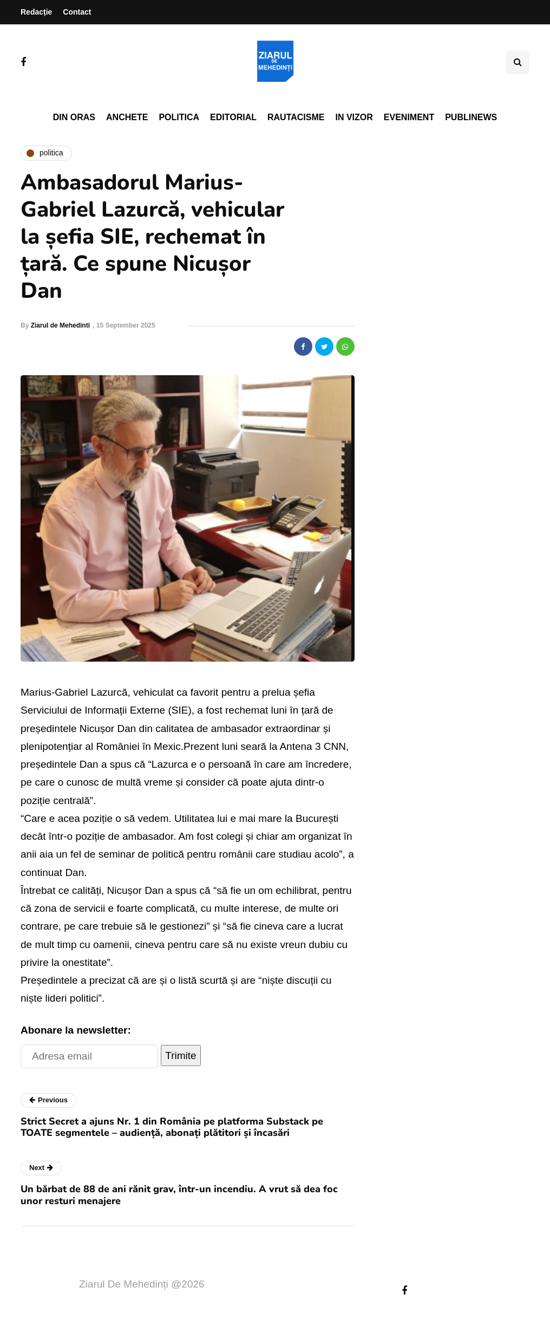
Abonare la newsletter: (76, 1030)
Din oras (74, 117)
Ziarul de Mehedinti (60, 325)
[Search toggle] (517, 62)
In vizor (353, 117)
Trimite (180, 1055)
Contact (77, 12)
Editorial (233, 117)
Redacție (36, 12)
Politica (179, 117)
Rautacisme (295, 117)
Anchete (127, 117)
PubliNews (471, 117)
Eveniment (409, 117)
